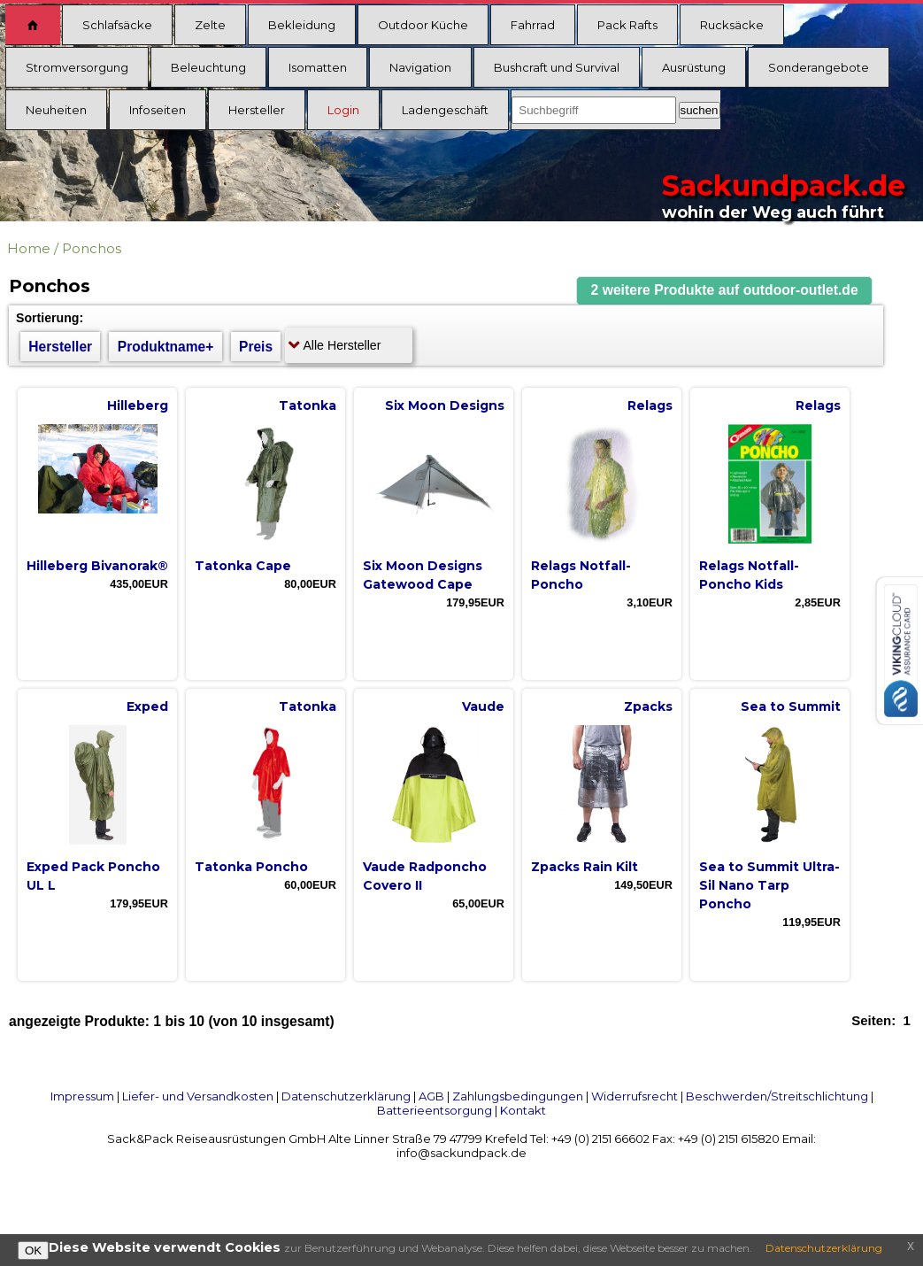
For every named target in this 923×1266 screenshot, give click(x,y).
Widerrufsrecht (634, 1096)
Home (28, 248)
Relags (650, 405)
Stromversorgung (77, 67)
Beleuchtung (208, 67)
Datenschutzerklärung (346, 1096)
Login (343, 110)
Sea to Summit (791, 706)
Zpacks (648, 706)
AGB (431, 1096)
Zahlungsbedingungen (517, 1096)
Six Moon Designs (444, 405)
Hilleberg (137, 405)
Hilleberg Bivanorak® (97, 566)
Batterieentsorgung (434, 1110)
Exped (147, 706)
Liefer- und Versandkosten (197, 1096)
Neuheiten (56, 110)
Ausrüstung (694, 67)
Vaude (483, 706)
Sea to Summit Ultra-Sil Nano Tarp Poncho (769, 885)
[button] (724, 290)
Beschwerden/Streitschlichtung (777, 1096)
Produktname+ (166, 346)
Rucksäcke (732, 25)
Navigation (420, 67)
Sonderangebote (818, 67)
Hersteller (256, 110)
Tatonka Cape (243, 566)
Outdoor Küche (423, 25)
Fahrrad (533, 25)
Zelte (210, 25)
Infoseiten (157, 110)
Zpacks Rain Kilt (584, 867)
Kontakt (523, 1110)
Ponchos (91, 248)
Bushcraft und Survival (556, 67)
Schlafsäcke (117, 25)
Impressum (82, 1096)
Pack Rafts (627, 25)
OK (33, 1250)
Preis (256, 346)
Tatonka (307, 405)
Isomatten (317, 67)
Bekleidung (301, 25)
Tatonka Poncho (251, 867)
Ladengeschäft (445, 110)
